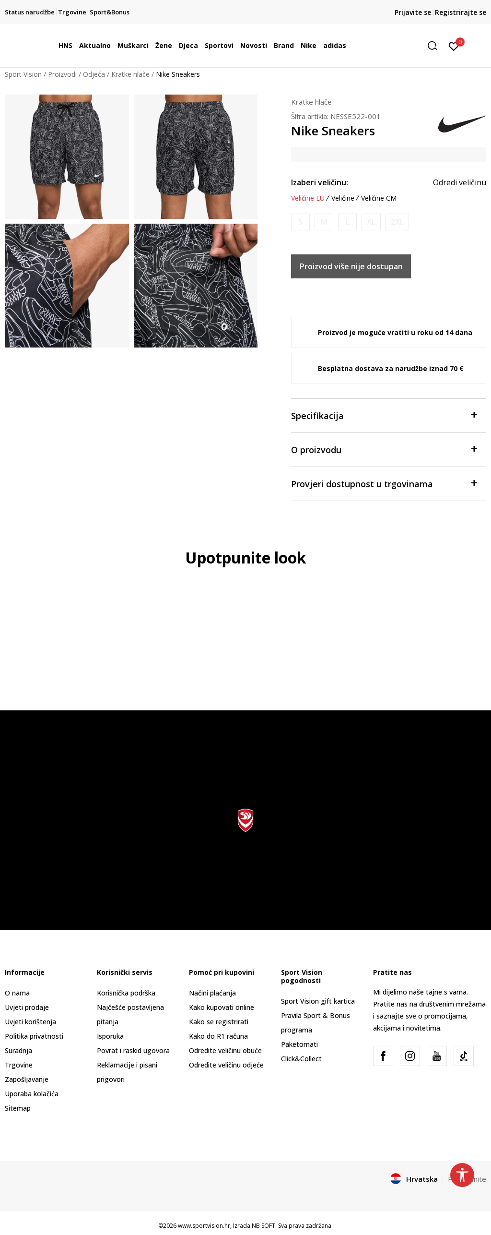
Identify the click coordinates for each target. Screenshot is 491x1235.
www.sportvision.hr (204, 1226)
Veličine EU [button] (308, 198)
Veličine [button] (342, 198)
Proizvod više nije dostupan (351, 266)
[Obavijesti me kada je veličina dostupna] (300, 222)
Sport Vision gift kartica (318, 1001)
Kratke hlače (130, 74)
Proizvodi (62, 74)
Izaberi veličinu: (319, 182)
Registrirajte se (460, 12)
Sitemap (18, 1108)
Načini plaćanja (212, 992)
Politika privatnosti (34, 1036)
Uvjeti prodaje (27, 1007)
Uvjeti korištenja (30, 1021)
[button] (436, 45)
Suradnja (18, 1050)
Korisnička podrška (126, 992)
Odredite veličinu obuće (225, 1050)
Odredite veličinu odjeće (226, 1064)
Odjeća (94, 74)
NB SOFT (263, 1226)
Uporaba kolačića (31, 1093)
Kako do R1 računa (218, 1036)
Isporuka (110, 1036)
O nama (17, 992)
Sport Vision (23, 74)
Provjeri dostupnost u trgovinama (384, 483)
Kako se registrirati (218, 1021)
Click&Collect (301, 1058)
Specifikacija (384, 414)
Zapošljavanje (26, 1079)
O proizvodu (384, 449)
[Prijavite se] (454, 45)
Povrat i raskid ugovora (133, 1050)
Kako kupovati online (221, 1007)
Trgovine (19, 1064)
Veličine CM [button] (379, 198)
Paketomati (299, 1044)
